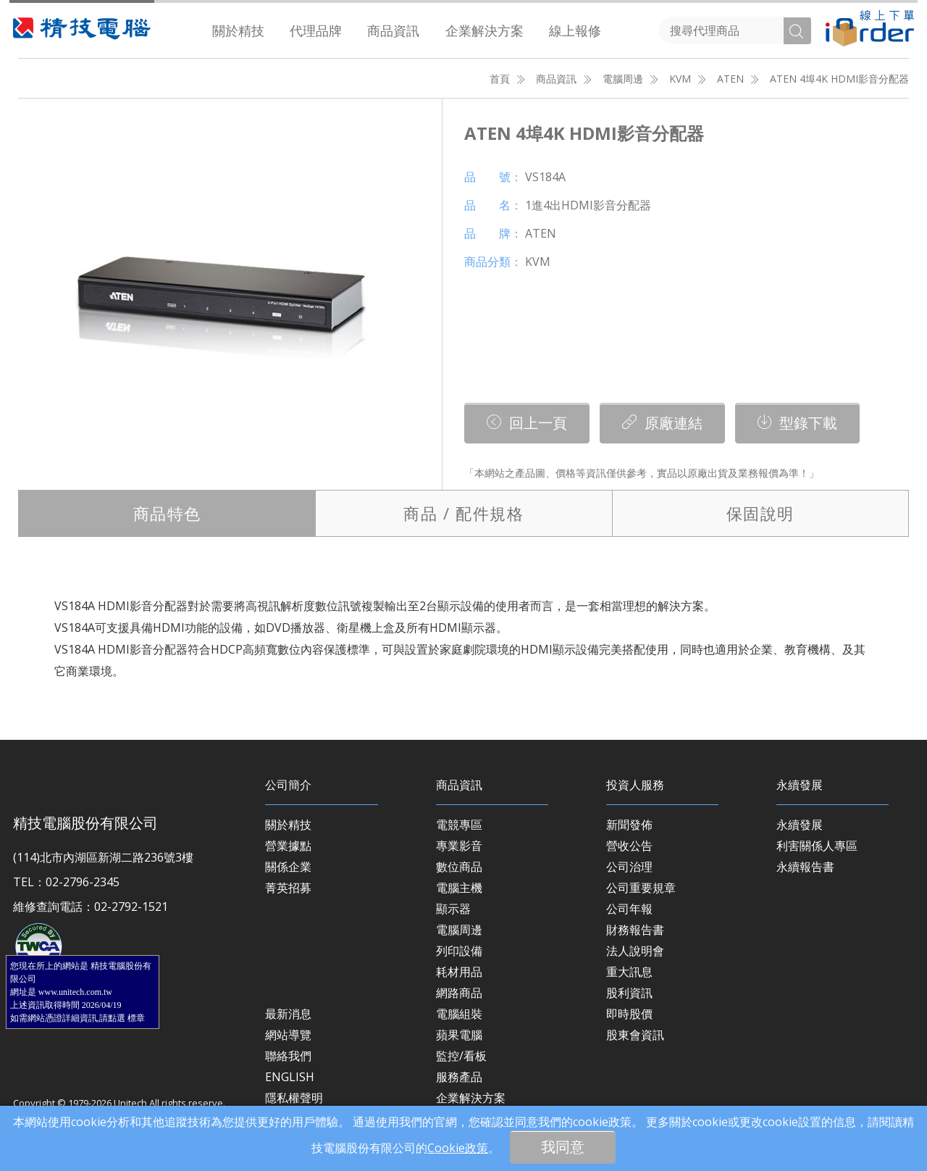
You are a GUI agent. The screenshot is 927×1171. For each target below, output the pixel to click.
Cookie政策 (457, 1148)
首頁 (500, 79)
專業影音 (459, 846)
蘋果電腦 (459, 1035)
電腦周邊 (623, 79)
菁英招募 (288, 888)
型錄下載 (797, 423)
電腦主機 (459, 888)
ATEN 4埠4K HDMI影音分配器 (839, 79)
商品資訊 (393, 30)
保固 (760, 513)
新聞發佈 (629, 825)
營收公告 (629, 846)
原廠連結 (662, 423)
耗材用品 (459, 972)
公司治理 (629, 867)
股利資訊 (629, 993)
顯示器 (453, 909)
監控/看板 (461, 1056)
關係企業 (288, 867)
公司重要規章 (641, 888)
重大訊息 (629, 972)
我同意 (562, 1147)
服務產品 (459, 1077)
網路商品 (459, 993)
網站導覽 (288, 1035)
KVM (680, 79)
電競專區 (459, 825)
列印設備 (459, 951)
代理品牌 (316, 30)
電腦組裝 (459, 1014)
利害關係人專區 (816, 846)
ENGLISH (289, 1077)
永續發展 (799, 825)
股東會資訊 (635, 1035)
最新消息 (288, 1014)
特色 (167, 513)
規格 (463, 513)
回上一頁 (527, 423)
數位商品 (459, 867)
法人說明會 (635, 951)
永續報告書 (805, 867)
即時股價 (629, 1014)
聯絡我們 (288, 1056)
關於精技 (238, 30)
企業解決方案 (484, 30)
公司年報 (629, 909)
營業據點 (288, 846)
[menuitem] (238, 31)
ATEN (730, 79)
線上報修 (575, 30)
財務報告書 (635, 930)
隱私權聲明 (294, 1098)
